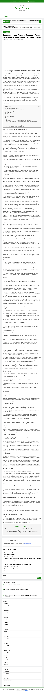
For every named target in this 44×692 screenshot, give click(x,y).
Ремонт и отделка (7, 683)
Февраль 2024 (6, 626)
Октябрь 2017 (6, 652)
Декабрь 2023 (6, 631)
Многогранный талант (11, 113)
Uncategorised (7, 32)
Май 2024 (6, 619)
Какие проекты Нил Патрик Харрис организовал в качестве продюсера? (22, 123)
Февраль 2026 (6, 605)
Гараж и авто (6, 676)
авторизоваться (27, 543)
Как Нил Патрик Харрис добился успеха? (16, 126)
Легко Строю (22, 8)
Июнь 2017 (6, 655)
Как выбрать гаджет (8, 680)
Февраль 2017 (6, 662)
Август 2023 (6, 636)
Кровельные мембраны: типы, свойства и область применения (17, 584)
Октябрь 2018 (6, 648)
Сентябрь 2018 (7, 650)
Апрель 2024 (6, 622)
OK (26, 690)
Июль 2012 (6, 664)
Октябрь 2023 (6, 634)
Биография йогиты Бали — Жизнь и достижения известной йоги (19, 568)
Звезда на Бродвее (10, 116)
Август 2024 (6, 612)
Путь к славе (9, 112)
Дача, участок (6, 678)
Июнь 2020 (6, 641)
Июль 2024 (6, 615)
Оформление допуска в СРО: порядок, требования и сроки (16, 589)
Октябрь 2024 (6, 610)
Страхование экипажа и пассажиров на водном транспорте (23, 1)
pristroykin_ (6, 39)
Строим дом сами (7, 685)
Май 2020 (6, 643)
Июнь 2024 (6, 617)
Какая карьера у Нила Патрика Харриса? (16, 125)
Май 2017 (6, 657)
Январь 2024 (6, 629)
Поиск (4, 575)
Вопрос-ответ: (8, 119)
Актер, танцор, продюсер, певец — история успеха (16, 109)
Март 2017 (6, 659)
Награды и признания (11, 117)
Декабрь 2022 (6, 638)
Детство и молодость (11, 111)
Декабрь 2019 (6, 645)
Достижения (7, 115)
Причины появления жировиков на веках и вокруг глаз (17, 564)
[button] (38, 107)
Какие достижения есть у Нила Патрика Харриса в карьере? (19, 120)
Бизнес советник (7, 673)
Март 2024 (6, 624)
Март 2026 (6, 603)
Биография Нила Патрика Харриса (12, 108)
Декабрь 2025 (6, 608)
